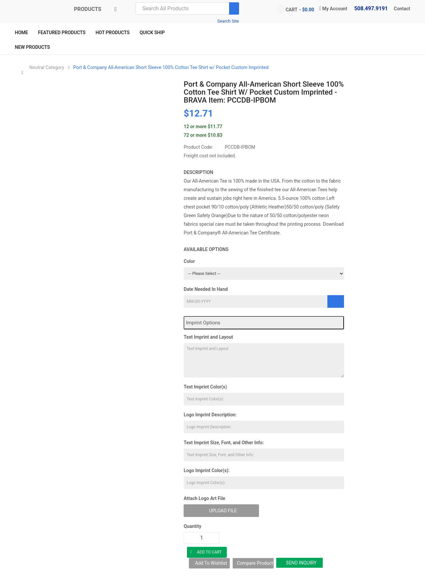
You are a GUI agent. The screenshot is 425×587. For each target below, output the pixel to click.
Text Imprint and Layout (208, 337)
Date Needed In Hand (206, 289)
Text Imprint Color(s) (205, 386)
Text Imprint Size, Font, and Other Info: (224, 442)
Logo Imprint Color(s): (206, 470)
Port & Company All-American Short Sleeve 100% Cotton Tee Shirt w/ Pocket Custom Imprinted (171, 67)
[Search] (234, 8)
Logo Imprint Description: (210, 414)
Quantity (192, 526)
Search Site (228, 21)
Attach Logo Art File (204, 498)
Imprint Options (203, 323)
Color (189, 261)
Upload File (223, 510)
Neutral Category (46, 67)
